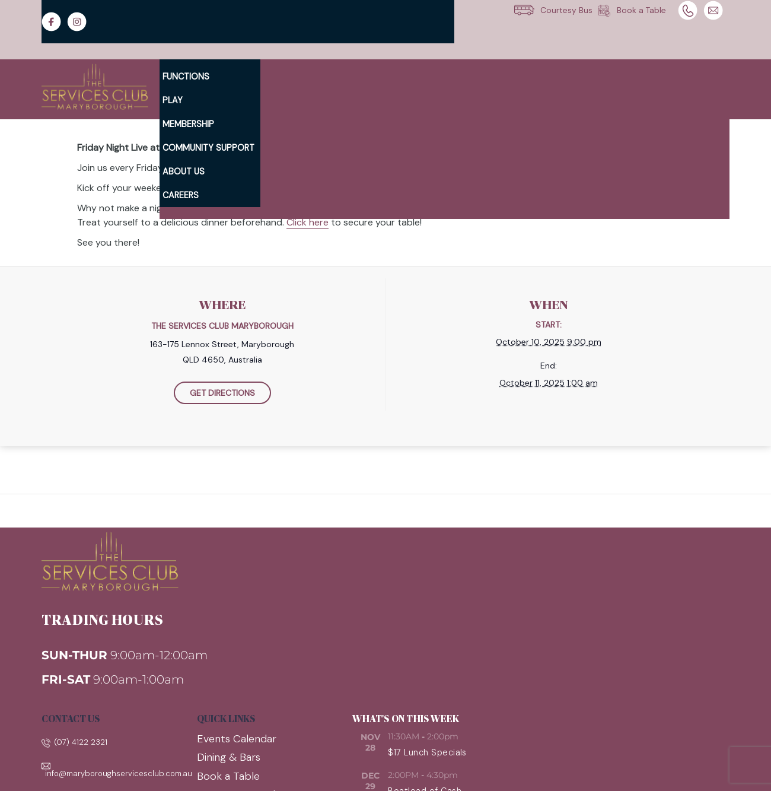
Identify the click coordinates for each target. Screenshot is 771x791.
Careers (181, 195)
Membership (188, 124)
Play (173, 100)
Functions (186, 76)
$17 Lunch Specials (427, 752)
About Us (184, 171)
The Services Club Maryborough (222, 325)
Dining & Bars (228, 757)
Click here (307, 222)
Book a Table (228, 776)
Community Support (208, 147)
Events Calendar (236, 739)
